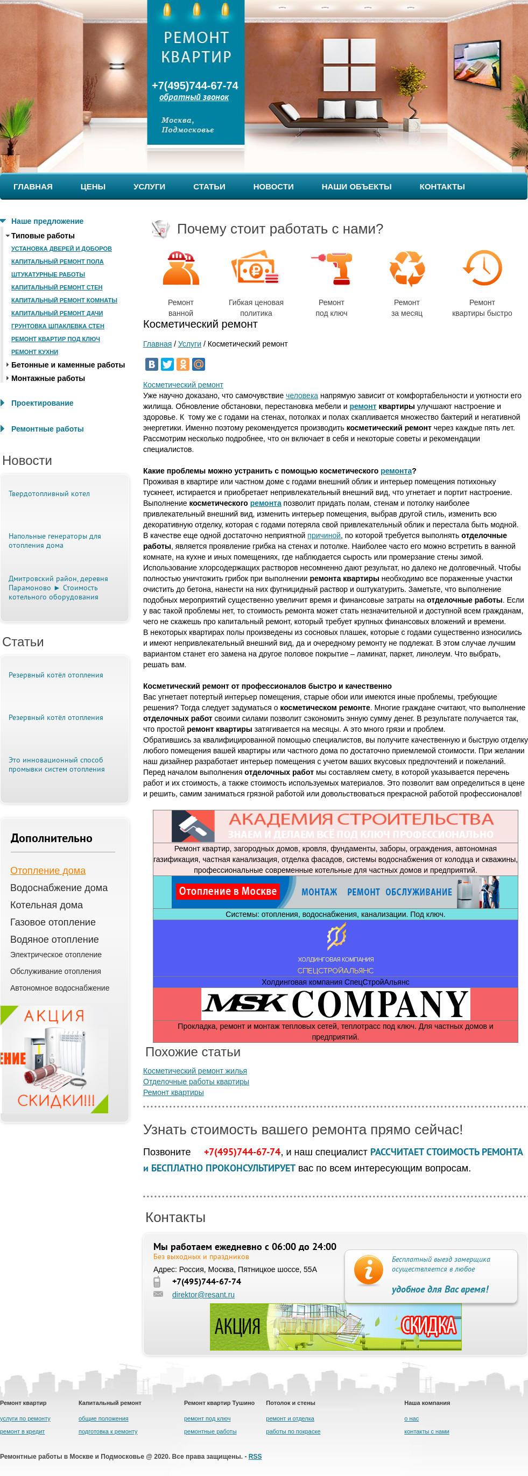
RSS (255, 1456)
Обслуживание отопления (55, 971)
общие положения (104, 1418)
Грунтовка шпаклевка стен (57, 326)
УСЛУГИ (149, 186)
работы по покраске (293, 1431)
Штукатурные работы (48, 274)
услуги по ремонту (25, 1418)
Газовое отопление (53, 922)
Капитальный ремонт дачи (57, 313)
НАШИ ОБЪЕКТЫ (357, 186)
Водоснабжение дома (59, 887)
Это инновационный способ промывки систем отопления (57, 765)
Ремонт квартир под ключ (55, 339)
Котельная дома (46, 905)
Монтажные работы (48, 378)
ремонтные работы (210, 1431)
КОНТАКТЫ (442, 186)
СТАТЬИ (209, 186)
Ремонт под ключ (332, 280)
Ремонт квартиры (173, 1092)
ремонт (362, 406)
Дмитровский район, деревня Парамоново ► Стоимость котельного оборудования (58, 588)
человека (302, 395)
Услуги (189, 344)
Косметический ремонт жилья (195, 1071)
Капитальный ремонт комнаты (64, 300)
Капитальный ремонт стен (57, 287)
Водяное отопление (54, 939)
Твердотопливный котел (49, 494)
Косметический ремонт (183, 384)
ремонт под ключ (207, 1418)
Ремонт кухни (34, 352)
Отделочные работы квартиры (196, 1081)
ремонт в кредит (22, 1431)
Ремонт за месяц (407, 280)
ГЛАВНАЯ (33, 186)
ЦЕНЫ (93, 186)
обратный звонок (194, 97)
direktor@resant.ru (203, 1294)
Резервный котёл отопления (56, 675)
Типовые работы (43, 235)
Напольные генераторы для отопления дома (55, 541)
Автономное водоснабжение (59, 988)
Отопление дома (48, 870)
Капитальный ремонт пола (57, 261)
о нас (411, 1418)
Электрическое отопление (56, 954)
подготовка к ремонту (108, 1431)
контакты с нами (426, 1431)
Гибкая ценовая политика (256, 280)
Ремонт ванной (181, 280)
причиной (324, 535)
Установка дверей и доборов (61, 248)
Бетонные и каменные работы (68, 365)
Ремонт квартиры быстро (482, 280)
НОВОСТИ (274, 186)
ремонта (396, 471)
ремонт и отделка (290, 1418)
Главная (157, 344)
